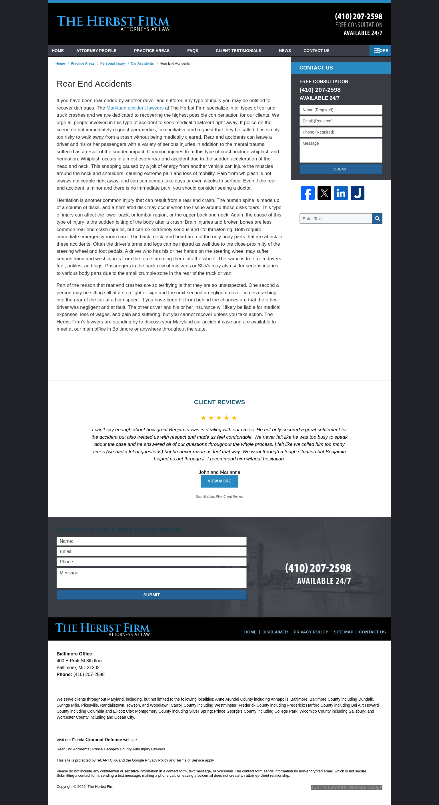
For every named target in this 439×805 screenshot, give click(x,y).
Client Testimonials (249, 50)
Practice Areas (162, 50)
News (324, 50)
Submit (341, 169)
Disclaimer (286, 629)
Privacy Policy (319, 629)
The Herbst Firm (100, 786)
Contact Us (361, 50)
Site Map (347, 629)
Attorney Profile (107, 50)
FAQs (202, 50)
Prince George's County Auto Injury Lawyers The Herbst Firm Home (113, 23)
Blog (295, 50)
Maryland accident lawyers (135, 108)
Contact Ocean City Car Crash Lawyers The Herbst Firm (358, 24)
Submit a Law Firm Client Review (219, 496)
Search (377, 218)
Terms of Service (190, 759)
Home (63, 50)
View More (219, 481)
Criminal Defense (101, 739)
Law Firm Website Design (352, 786)
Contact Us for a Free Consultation (121, 530)
